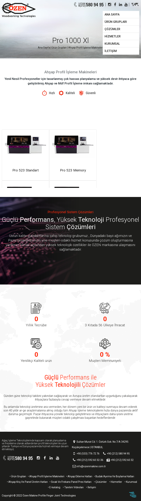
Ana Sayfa (44, 47)
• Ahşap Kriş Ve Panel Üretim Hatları (27, 481)
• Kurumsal (131, 481)
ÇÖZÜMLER (112, 29)
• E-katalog (54, 487)
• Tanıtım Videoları (73, 487)
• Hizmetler (115, 481)
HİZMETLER (113, 36)
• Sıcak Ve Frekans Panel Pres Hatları (70, 481)
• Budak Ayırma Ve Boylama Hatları (114, 476)
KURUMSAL (112, 43)
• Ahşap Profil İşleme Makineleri (46, 476)
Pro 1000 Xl (70, 40)
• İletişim (91, 487)
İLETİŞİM (111, 51)
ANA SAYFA (112, 14)
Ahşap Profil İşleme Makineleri (85, 47)
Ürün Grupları (59, 47)
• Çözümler (100, 481)
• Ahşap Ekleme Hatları (79, 476)
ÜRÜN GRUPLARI (116, 22)
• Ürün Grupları (18, 476)
